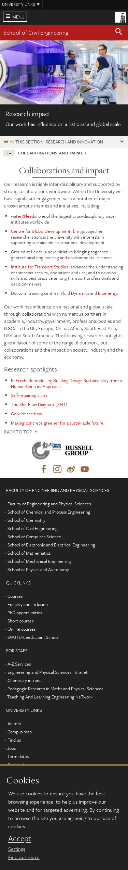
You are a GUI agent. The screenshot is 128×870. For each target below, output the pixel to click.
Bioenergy (107, 293)
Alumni (14, 723)
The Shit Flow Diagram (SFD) (39, 404)
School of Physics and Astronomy (38, 569)
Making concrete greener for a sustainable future (57, 422)
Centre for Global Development (41, 231)
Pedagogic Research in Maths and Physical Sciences (55, 688)
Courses (15, 596)
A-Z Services (19, 663)
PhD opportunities (25, 612)
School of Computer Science (34, 536)
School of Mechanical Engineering (39, 561)
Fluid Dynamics (75, 293)
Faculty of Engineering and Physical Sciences (49, 503)
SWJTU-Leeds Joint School (33, 637)
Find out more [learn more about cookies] (24, 857)
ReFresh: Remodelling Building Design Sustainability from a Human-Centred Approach (66, 383)
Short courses (20, 620)
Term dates (18, 756)
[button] (119, 32)
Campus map (20, 731)
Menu (18, 16)
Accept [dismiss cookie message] (19, 838)
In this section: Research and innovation (56, 141)
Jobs (11, 748)
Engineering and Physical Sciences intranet (48, 672)
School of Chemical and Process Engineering (49, 511)
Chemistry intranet (25, 680)
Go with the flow (26, 413)
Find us (14, 739)
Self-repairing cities (29, 395)
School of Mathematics (29, 553)
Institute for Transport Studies (39, 266)
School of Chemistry (26, 520)
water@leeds (23, 216)
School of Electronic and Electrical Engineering (51, 544)
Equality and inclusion (28, 604)
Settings (16, 849)
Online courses (21, 629)
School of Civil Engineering (35, 32)
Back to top (18, 432)
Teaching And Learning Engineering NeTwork (50, 696)
